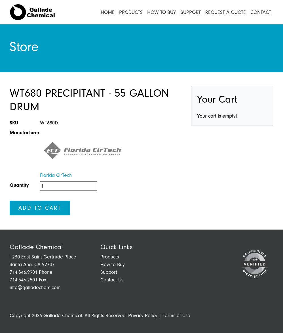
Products (131, 12)
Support (191, 12)
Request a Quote (225, 12)
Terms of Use (176, 316)
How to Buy (161, 12)
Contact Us (111, 280)
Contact (260, 12)
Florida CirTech (56, 175)
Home (108, 12)
